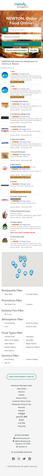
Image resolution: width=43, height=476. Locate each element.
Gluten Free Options (12, 340)
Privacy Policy (21, 398)
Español (21, 411)
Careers (21, 395)
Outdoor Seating (32, 359)
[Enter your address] (24, 29)
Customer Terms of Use (21, 401)
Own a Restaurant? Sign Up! (21, 377)
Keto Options (9, 351)
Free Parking (9, 359)
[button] (25, 273)
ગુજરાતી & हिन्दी (21, 417)
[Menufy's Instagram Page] (19, 459)
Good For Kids (31, 327)
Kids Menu (30, 337)
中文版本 (21, 414)
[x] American (10, 68)
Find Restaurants (21, 44)
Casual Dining (10, 323)
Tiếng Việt (22, 426)
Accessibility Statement (21, 452)
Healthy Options (10, 347)
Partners (21, 392)
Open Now (8, 294)
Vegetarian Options (33, 347)
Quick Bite (29, 340)
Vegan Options (31, 344)
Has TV (7, 363)
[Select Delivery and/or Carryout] (21, 37)
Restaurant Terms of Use (21, 404)
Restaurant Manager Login (21, 386)
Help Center (21, 389)
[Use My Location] (5, 29)
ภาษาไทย (21, 423)
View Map (33, 50)
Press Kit (21, 407)
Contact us (21, 447)
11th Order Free (10, 304)
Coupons (29, 304)
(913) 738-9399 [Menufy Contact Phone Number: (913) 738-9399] (21, 435)
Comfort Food (10, 337)
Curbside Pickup (32, 294)
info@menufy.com (21, 438)
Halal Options (9, 344)
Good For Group (32, 323)
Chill (6, 327)
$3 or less (8, 314)
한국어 (21, 420)
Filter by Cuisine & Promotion (16, 50)
